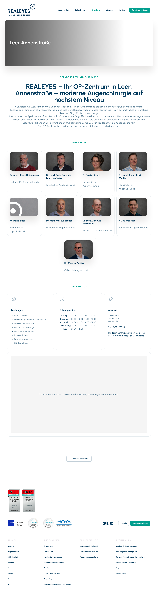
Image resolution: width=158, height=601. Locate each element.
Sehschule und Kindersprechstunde (57, 584)
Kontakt (124, 523)
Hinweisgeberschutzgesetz (126, 551)
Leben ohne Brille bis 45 (89, 546)
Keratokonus (48, 568)
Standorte (96, 10)
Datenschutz (121, 573)
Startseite (12, 546)
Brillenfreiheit (80, 10)
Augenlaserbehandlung (89, 557)
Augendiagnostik (50, 579)
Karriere (122, 10)
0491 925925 (119, 327)
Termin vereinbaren (140, 10)
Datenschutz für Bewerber (126, 562)
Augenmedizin (64, 10)
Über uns (109, 10)
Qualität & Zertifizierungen (126, 546)
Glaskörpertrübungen (52, 573)
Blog (9, 584)
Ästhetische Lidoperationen (54, 562)
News (10, 579)
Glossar (11, 573)
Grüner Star (48, 551)
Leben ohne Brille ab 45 (89, 551)
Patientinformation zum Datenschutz (130, 557)
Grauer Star (48, 546)
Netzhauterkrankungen (53, 557)
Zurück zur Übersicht (78, 459)
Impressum (120, 568)
